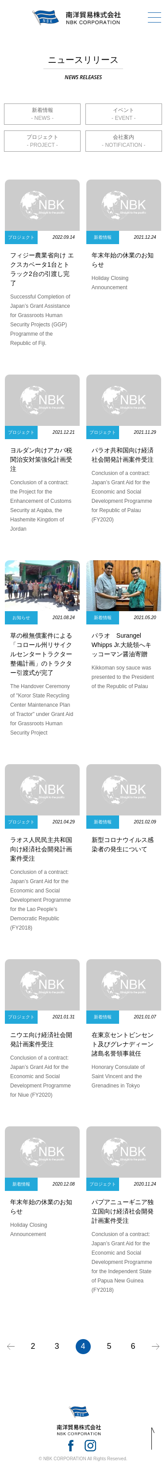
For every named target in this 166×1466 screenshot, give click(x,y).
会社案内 (123, 137)
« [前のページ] (11, 1346)
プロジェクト (42, 137)
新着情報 (42, 110)
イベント (123, 110)
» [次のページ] (155, 1346)
